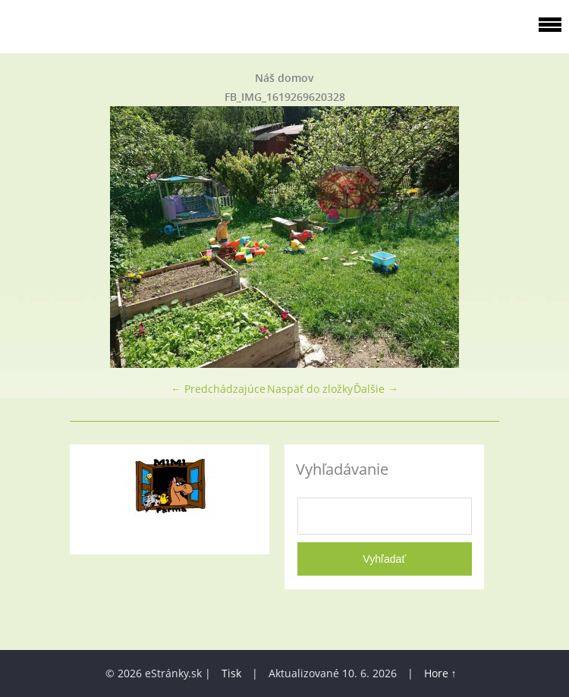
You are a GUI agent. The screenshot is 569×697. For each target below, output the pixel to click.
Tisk (231, 673)
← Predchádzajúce (218, 388)
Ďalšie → (376, 388)
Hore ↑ (440, 673)
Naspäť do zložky (310, 388)
